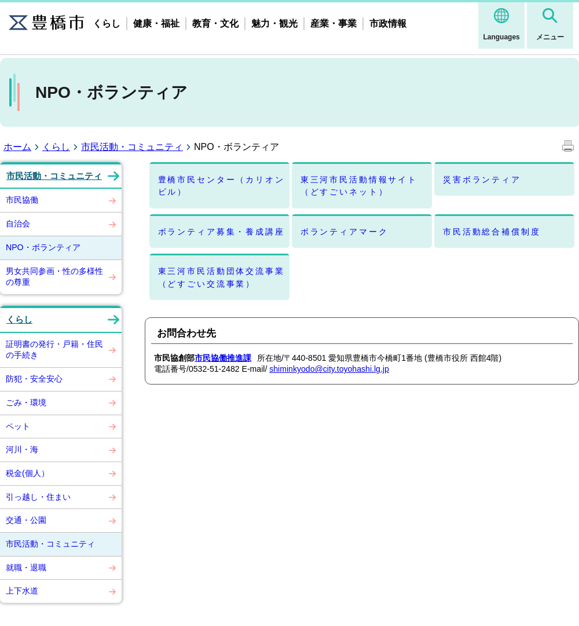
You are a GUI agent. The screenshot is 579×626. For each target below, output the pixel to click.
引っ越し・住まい (38, 496)
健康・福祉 (156, 23)
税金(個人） (27, 473)
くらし (106, 23)
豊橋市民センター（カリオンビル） (221, 185)
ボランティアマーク (345, 231)
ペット (18, 426)
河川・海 (22, 449)
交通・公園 (26, 520)
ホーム (17, 147)
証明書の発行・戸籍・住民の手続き (54, 349)
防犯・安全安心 (34, 378)
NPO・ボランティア (43, 247)
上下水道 (22, 590)
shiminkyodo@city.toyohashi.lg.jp (329, 369)
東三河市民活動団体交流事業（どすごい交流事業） (221, 277)
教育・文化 (215, 23)
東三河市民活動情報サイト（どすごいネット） (359, 185)
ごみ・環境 (26, 402)
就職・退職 (26, 567)
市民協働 (22, 199)
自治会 (18, 223)
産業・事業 (333, 23)
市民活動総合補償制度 (492, 231)
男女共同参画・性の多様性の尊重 (54, 276)
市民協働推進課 (223, 358)
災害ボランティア (482, 179)
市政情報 (387, 23)
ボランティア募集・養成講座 (221, 231)
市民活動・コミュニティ (132, 147)
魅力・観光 (274, 23)
